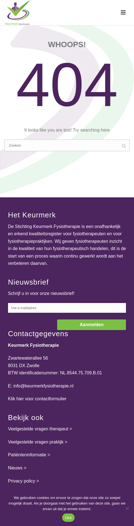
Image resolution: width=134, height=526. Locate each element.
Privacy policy (21, 481)
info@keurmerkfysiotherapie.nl (43, 386)
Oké (68, 518)
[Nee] (127, 508)
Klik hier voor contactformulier (37, 398)
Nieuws (15, 468)
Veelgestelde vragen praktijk (36, 442)
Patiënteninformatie (27, 454)
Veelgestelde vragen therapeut (38, 428)
